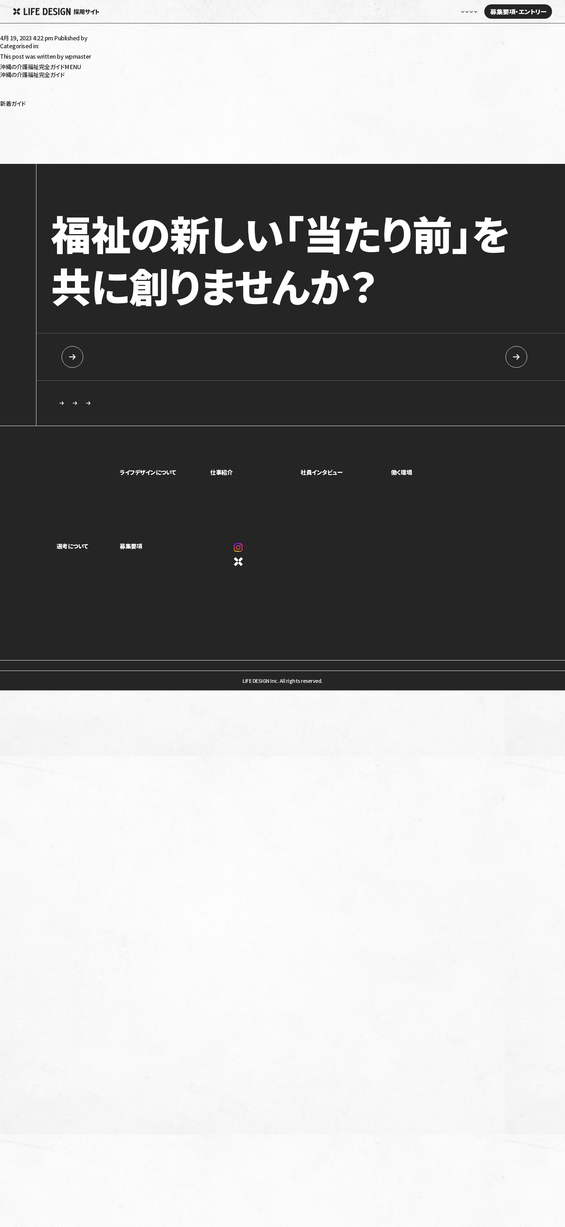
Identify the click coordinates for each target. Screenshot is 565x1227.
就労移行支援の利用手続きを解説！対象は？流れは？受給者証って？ (81, 138)
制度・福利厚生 (409, 489)
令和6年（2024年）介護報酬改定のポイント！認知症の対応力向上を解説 (85, 120)
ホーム (262, 11)
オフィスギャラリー (412, 519)
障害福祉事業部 (234, 499)
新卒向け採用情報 (129, 357)
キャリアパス (406, 499)
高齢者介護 (14, 80)
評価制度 (403, 509)
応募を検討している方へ (348, 405)
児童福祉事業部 (234, 489)
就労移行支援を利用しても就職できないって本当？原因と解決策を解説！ (86, 143)
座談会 (312, 499)
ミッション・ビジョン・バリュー (157, 509)
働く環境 (403, 475)
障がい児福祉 (16, 92)
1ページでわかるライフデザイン (161, 529)
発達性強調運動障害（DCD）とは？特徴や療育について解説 (70, 161)
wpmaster (102, 37)
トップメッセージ (145, 499)
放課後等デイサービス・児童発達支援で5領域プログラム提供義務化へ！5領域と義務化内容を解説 (117, 115)
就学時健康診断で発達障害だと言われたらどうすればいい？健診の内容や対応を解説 (102, 155)
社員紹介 (315, 489)
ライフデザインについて (156, 475)
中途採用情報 (436, 357)
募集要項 (139, 549)
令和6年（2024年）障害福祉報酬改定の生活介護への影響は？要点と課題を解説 (95, 109)
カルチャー (139, 519)
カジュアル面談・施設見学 (155, 583)
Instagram (255, 551)
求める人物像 (238, 405)
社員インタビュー (386, 11)
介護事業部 (229, 509)
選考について (72, 549)
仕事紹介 (228, 475)
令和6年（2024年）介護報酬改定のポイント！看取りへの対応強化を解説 (84, 126)
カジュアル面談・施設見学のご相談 (112, 405)
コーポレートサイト (262, 565)
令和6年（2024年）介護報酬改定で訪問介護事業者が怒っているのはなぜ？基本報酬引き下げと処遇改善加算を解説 (138, 149)
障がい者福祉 (16, 86)
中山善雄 (11, 32)
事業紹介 (138, 489)
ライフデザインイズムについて (87, 573)
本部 (221, 519)
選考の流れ (69, 583)
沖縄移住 (11, 97)
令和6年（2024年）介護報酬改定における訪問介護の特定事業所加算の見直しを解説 (101, 132)
